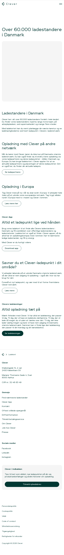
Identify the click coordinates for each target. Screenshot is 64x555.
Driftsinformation (10, 415)
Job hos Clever (9, 428)
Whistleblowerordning (11, 526)
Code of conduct (9, 521)
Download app (11, 248)
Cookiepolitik (7, 511)
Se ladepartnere (12, 172)
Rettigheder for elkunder (12, 536)
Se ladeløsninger (12, 333)
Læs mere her (11, 203)
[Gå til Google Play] (28, 498)
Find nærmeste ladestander (15, 398)
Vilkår (4, 516)
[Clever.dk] (9, 4)
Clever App (7, 402)
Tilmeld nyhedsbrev (32, 484)
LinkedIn (5, 453)
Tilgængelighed (8, 531)
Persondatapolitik (9, 506)
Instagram (6, 457)
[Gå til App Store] (9, 498)
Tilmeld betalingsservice (13, 419)
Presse (5, 432)
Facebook (6, 448)
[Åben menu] (60, 4)
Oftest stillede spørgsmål (14, 411)
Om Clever (6, 424)
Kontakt (6, 406)
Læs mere (9, 291)
